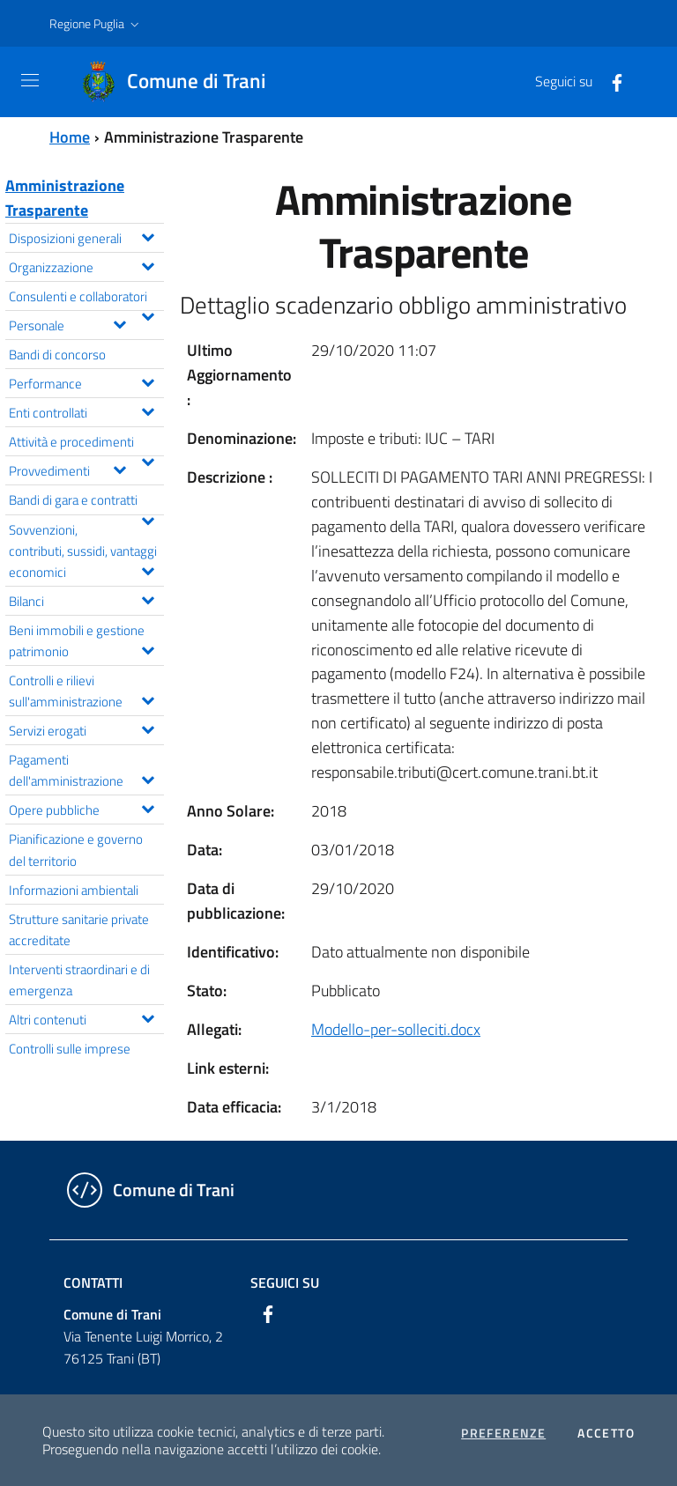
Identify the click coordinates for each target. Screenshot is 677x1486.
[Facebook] (610, 81)
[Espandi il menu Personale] (119, 322)
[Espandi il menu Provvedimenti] (119, 467)
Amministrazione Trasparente (64, 198)
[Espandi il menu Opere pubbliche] (147, 806)
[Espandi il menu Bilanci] (147, 598)
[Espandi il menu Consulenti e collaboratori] (147, 314)
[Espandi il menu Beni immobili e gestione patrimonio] (147, 648)
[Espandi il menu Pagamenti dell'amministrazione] (147, 777)
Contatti (93, 1282)
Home (69, 137)
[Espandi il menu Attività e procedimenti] (147, 459)
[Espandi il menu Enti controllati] (147, 409)
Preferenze (503, 1433)
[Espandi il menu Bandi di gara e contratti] (147, 518)
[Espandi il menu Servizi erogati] (147, 727)
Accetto (606, 1433)
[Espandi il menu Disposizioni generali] (147, 235)
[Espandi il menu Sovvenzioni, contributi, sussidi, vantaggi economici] (147, 569)
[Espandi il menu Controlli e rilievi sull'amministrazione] (147, 698)
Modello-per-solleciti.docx (395, 1029)
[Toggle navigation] (30, 80)
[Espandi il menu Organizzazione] (147, 264)
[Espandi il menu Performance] (147, 380)
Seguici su (284, 1282)
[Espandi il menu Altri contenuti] (147, 1016)
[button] (96, 23)
